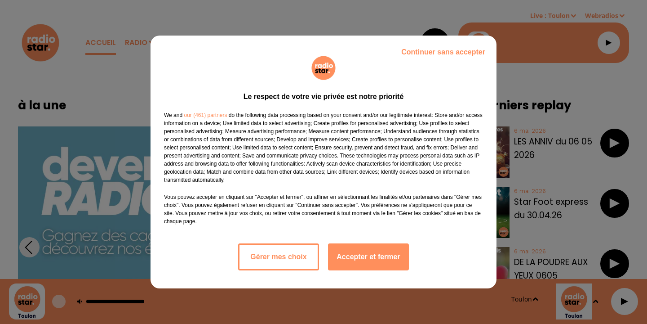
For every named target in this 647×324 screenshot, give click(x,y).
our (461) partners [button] (205, 115)
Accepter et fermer (368, 257)
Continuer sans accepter (443, 52)
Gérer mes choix (278, 257)
